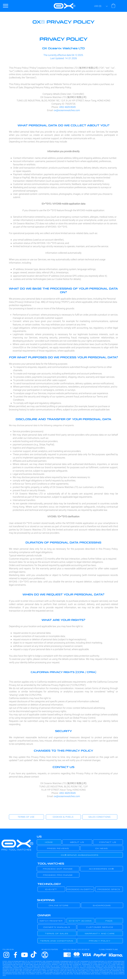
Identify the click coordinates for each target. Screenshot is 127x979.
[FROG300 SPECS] (109, 889)
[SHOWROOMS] (102, 905)
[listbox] (101, 6)
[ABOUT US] (77, 842)
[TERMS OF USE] (26, 817)
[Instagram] (6, 955)
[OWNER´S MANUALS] (56, 927)
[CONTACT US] (108, 842)
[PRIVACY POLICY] (100, 940)
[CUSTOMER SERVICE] (100, 927)
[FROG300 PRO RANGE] (58, 875)
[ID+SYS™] (51, 889)
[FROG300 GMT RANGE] (58, 868)
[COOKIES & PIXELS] (63, 817)
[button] (101, 6)
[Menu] (5, 6)
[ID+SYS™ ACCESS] (80, 920)
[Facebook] (15, 955)
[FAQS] (109, 920)
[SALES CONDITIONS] (99, 817)
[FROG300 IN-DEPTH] (80, 889)
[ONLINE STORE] (58, 905)
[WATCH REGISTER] (51, 920)
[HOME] (49, 842)
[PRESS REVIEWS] (58, 848)
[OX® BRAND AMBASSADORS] (80, 855)
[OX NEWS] (101, 848)
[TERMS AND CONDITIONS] (56, 940)
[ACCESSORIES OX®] (101, 868)
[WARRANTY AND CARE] (100, 933)
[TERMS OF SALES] (56, 933)
